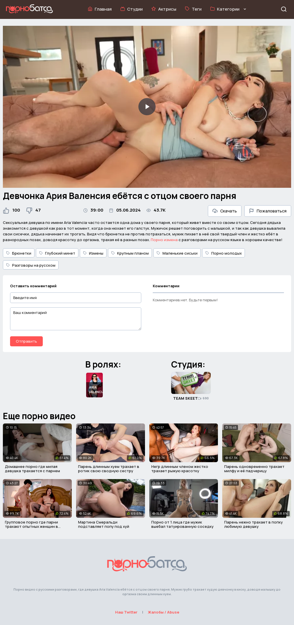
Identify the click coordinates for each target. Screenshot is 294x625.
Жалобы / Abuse (163, 612)
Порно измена (164, 239)
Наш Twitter (126, 612)
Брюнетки (18, 253)
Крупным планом (130, 253)
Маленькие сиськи (177, 253)
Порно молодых (223, 253)
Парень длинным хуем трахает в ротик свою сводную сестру (108, 469)
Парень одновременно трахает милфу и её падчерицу (254, 469)
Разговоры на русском (30, 265)
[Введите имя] (75, 297)
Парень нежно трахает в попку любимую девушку (253, 524)
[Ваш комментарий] (75, 318)
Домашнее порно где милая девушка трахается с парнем (32, 469)
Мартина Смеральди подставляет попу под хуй (103, 524)
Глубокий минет (57, 253)
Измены (93, 253)
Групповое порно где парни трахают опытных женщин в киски (31, 526)
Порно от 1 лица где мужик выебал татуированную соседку (182, 524)
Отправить (26, 341)
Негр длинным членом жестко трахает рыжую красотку (179, 469)
